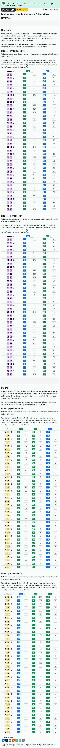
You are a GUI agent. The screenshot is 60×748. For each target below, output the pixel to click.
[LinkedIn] (10, 740)
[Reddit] (13, 740)
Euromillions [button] (37, 4)
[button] (53, 4)
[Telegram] (20, 740)
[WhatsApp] (16, 740)
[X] (6, 740)
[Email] (23, 740)
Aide (45, 4)
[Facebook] (3, 740)
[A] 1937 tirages (21, 10)
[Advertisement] (30, 23)
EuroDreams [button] (28, 4)
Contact (52, 744)
